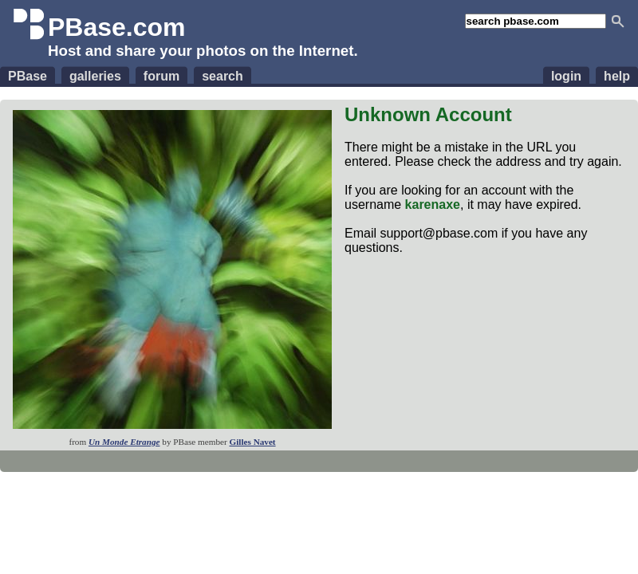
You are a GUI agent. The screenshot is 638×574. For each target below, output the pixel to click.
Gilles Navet (252, 441)
